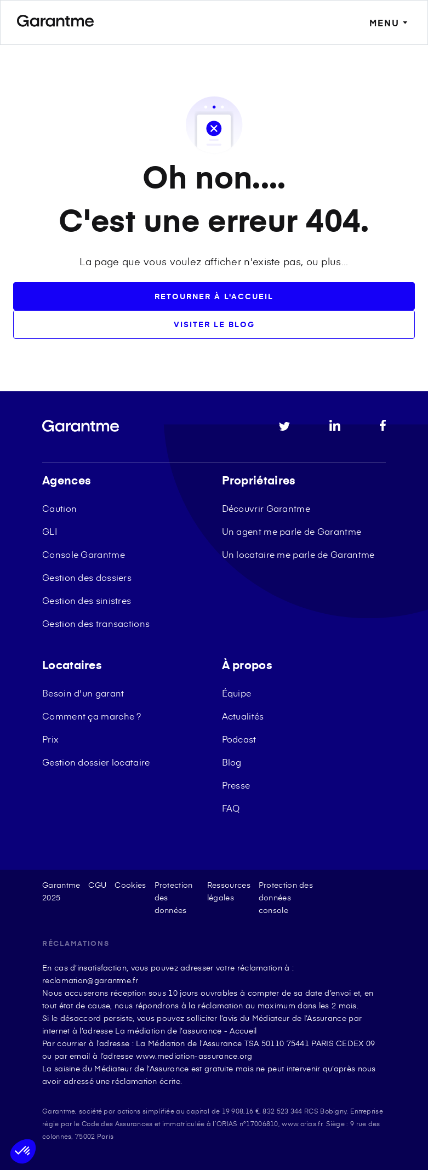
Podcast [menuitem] (239, 739)
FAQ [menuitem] (231, 808)
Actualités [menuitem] (243, 716)
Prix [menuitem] (50, 739)
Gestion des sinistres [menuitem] (86, 600)
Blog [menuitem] (232, 762)
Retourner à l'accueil (214, 296)
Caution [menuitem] (59, 508)
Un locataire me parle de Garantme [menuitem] (298, 554)
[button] (23, 1151)
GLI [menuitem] (49, 531)
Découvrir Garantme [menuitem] (266, 508)
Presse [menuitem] (236, 785)
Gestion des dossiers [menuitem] (87, 577)
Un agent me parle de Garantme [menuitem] (292, 531)
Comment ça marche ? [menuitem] (91, 716)
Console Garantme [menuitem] (83, 554)
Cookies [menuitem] (130, 885)
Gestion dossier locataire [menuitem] (96, 762)
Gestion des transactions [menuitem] (96, 623)
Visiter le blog (214, 324)
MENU (390, 22)
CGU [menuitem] (97, 885)
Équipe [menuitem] (237, 693)
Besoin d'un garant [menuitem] (83, 693)
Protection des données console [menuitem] (286, 897)
